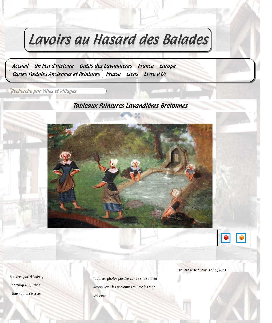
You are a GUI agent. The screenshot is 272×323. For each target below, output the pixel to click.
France (145, 66)
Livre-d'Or (155, 74)
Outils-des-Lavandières (105, 66)
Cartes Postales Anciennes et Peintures (56, 74)
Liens (132, 74)
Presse (113, 74)
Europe (167, 66)
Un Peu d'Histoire (53, 66)
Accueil (20, 66)
